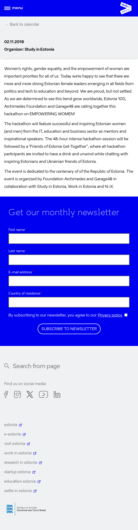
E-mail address (20, 272)
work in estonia (18, 453)
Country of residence (24, 293)
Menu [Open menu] (17, 8)
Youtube (43, 395)
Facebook (6, 395)
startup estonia (17, 472)
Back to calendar (24, 25)
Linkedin (57, 395)
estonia (10, 425)
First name (16, 230)
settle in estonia (18, 491)
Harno (27, 509)
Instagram (17, 395)
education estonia (20, 482)
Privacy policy (110, 315)
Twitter (30, 395)
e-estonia (12, 434)
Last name (16, 251)
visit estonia (14, 444)
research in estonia (20, 463)
